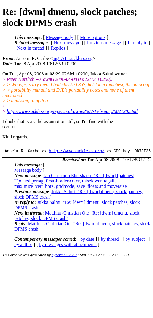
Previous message (104, 42)
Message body (59, 37)
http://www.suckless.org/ (76, 152)
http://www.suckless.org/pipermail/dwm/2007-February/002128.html (72, 111)
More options (92, 37)
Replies (58, 48)
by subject (135, 240)
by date (87, 240)
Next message (67, 42)
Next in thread (30, 48)
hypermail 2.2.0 (64, 256)
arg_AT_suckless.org (72, 58)
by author (23, 246)
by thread (110, 240)
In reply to (138, 42)
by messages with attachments (68, 246)
